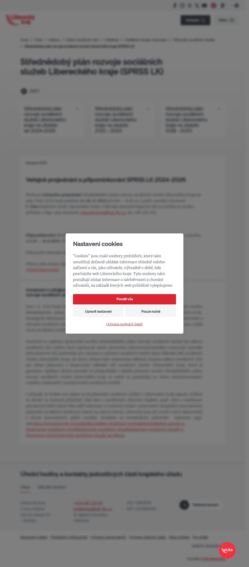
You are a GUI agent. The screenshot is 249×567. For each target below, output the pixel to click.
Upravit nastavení (98, 311)
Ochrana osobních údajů (124, 324)
